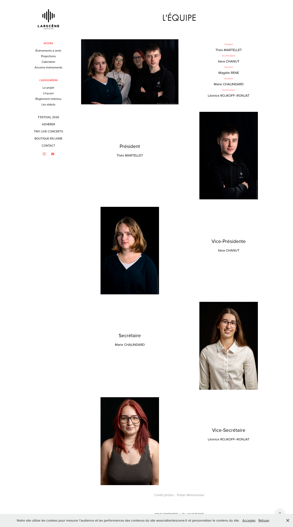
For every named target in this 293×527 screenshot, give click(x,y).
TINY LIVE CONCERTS (48, 131)
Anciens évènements (48, 67)
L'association (48, 80)
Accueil (48, 43)
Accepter (249, 520)
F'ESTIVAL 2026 (48, 117)
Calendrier (48, 62)
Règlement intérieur (48, 99)
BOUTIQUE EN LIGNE (48, 138)
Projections (48, 56)
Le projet (48, 87)
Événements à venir (48, 50)
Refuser (263, 520)
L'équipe (48, 93)
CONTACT (48, 145)
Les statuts (48, 104)
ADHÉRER (48, 124)
